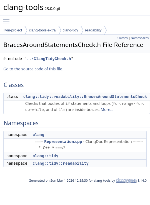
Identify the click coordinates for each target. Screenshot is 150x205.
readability (93, 30)
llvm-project (13, 30)
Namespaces (140, 38)
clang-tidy (70, 30)
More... (107, 109)
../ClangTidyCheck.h (49, 58)
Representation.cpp (63, 141)
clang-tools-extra (42, 30)
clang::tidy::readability (60, 163)
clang (38, 134)
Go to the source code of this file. (33, 68)
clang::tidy (45, 155)
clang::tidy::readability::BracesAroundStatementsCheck (85, 96)
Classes (123, 38)
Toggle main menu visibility (7, 18)
